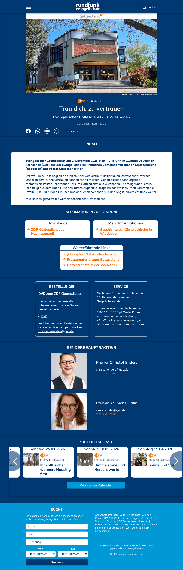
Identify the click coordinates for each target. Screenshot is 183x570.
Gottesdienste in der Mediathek (92, 265)
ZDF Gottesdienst (95, 101)
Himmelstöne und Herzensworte (109, 467)
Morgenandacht (131, 524)
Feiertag (143, 521)
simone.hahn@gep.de (111, 410)
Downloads (70, 131)
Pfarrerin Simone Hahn (117, 403)
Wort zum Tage (134, 528)
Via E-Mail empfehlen (47, 131)
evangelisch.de (135, 548)
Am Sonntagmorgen (106, 515)
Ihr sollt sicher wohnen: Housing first (55, 469)
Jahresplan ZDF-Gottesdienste (91, 254)
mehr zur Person (106, 373)
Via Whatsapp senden (37, 131)
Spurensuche (116, 528)
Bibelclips (145, 518)
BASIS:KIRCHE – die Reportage (121, 518)
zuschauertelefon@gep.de (56, 331)
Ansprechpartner (129, 545)
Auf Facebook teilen (28, 131)
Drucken (56, 131)
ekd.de (122, 548)
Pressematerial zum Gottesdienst (94, 259)
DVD (44, 316)
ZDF (79, 124)
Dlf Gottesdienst (128, 521)
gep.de (113, 548)
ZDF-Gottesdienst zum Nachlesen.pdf (49, 231)
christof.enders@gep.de (112, 370)
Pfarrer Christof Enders (117, 362)
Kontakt (115, 545)
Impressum (103, 545)
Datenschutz (147, 545)
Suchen (152, 7)
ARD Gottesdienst (130, 515)
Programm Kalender (96, 485)
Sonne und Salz (162, 465)
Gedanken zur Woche (107, 524)
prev (12, 461)
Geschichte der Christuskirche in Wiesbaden (126, 231)
